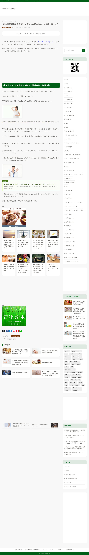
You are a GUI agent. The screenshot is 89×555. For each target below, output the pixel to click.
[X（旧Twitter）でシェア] (3, 331)
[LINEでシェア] (20, 331)
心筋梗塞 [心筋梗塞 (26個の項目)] (78, 364)
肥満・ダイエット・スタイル (73, 174)
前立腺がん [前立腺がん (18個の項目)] (76, 361)
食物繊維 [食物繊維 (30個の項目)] (75, 390)
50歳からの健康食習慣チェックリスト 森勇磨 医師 (74, 453)
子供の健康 (68, 190)
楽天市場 (66, 470)
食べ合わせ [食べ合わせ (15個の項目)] (78, 387)
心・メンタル (69, 170)
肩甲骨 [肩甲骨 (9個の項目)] (71, 385)
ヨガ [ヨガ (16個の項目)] (80, 356)
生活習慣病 (68, 147)
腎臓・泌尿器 (69, 131)
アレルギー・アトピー (71, 143)
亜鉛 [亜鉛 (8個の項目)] (66, 361)
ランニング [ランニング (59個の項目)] (68, 359)
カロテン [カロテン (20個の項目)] (79, 351)
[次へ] (46, 425)
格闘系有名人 (69, 237)
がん (66, 150)
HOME (4, 21)
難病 (66, 186)
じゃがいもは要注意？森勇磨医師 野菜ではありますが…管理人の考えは (74, 442)
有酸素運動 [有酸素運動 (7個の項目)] (79, 372)
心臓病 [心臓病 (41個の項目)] (66, 366)
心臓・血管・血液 (70, 135)
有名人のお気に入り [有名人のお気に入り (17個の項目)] (70, 369)
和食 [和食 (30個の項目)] (73, 364)
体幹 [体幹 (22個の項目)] (71, 361)
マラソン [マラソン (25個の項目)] (75, 356)
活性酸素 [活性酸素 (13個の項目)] (67, 377)
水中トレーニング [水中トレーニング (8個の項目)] (69, 374)
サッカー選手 (69, 230)
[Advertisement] (31, 66)
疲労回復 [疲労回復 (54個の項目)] (74, 377)
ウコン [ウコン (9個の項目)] (73, 351)
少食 (14, 339)
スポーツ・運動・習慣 (71, 158)
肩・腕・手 (68, 99)
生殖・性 (67, 139)
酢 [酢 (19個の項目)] (73, 387)
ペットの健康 (68, 249)
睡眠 (66, 166)
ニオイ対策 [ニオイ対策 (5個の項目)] (78, 353)
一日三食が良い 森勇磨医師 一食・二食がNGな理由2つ (74, 436)
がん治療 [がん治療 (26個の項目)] (67, 351)
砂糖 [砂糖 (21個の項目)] (66, 382)
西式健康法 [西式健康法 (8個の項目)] (68, 387)
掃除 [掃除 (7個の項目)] (72, 366)
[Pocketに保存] (14, 331)
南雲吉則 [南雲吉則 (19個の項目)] (67, 364)
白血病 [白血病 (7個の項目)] (66, 380)
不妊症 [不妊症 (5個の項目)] (80, 359)
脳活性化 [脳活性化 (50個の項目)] (77, 385)
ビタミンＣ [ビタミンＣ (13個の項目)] (68, 356)
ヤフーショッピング (69, 474)
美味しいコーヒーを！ (70, 486)
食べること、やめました (45, 42)
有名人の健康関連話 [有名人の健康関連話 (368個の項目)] (70, 372)
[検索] (83, 50)
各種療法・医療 (12, 21)
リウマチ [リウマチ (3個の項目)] (75, 359)
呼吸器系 (67, 119)
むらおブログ (67, 482)
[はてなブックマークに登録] (10, 331)
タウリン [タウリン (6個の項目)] (72, 353)
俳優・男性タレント (70, 206)
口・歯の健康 (69, 115)
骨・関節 (67, 107)
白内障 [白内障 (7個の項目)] (79, 377)
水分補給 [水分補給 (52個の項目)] (78, 374)
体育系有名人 (69, 218)
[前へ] (16, 425)
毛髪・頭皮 (68, 91)
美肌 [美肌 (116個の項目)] (66, 385)
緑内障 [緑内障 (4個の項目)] (80, 382)
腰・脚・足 (68, 103)
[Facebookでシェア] (7, 331)
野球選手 (67, 226)
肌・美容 (67, 87)
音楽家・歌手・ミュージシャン (73, 210)
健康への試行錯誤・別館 (70, 478)
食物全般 (68, 198)
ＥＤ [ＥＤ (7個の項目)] (80, 390)
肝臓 (66, 127)
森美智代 (10, 339)
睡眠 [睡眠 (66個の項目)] (72, 380)
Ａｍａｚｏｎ (67, 466)
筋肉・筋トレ (69, 162)
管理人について (69, 253)
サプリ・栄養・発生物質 (72, 154)
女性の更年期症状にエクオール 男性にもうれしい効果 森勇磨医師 (74, 430)
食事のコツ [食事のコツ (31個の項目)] (68, 390)
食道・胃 (67, 111)
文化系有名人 (69, 222)
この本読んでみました (71, 261)
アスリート (68, 214)
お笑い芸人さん (69, 241)
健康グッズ (68, 194)
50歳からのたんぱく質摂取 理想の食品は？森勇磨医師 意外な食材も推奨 (74, 447)
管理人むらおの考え (70, 257)
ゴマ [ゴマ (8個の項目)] (66, 353)
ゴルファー (68, 233)
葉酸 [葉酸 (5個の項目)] (83, 385)
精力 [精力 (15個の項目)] (75, 382)
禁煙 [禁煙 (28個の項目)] (71, 382)
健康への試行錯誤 (9, 8)
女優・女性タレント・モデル (73, 202)
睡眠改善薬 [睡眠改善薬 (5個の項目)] (77, 380)
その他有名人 (69, 245)
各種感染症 (68, 178)
